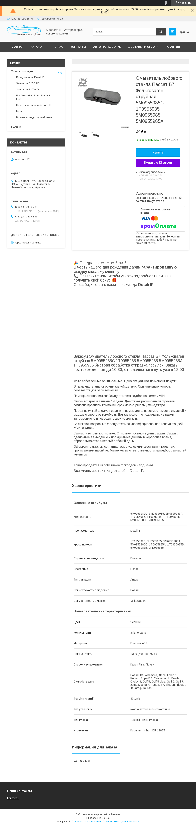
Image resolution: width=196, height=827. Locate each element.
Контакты (78, 46)
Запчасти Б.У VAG (27, 89)
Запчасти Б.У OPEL (28, 83)
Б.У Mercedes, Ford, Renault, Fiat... (33, 97)
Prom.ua (115, 814)
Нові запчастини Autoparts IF (34, 105)
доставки (151, 446)
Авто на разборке (107, 46)
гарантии (167, 446)
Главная (17, 46)
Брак (19, 111)
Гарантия (173, 46)
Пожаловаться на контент (86, 821)
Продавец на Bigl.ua (98, 818)
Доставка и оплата (143, 46)
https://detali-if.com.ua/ (28, 242)
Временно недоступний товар (34, 117)
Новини (16, 127)
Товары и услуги (22, 71)
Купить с (158, 163)
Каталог (37, 46)
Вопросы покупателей (29, 57)
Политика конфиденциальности (121, 821)
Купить (158, 152)
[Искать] (161, 31)
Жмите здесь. (84, 427)
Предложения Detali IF (30, 77)
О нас (58, 46)
